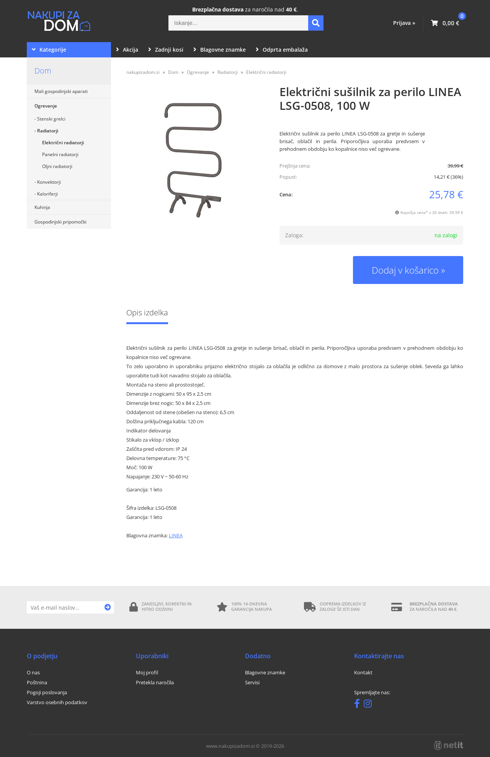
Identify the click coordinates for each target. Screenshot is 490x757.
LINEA (176, 535)
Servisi (252, 682)
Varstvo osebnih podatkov (57, 702)
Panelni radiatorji (60, 154)
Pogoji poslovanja (47, 692)
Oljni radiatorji (57, 166)
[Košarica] (445, 23)
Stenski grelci (51, 119)
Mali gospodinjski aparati (61, 91)
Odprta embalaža (282, 49)
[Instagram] (370, 705)
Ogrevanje (45, 106)
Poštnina (37, 682)
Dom (42, 70)
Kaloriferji (47, 194)
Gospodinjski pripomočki (60, 222)
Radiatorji (47, 130)
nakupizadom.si (143, 72)
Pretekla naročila (155, 682)
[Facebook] (359, 705)
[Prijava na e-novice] (107, 607)
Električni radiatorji (63, 142)
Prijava (404, 22)
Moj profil (147, 672)
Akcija (127, 49)
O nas (33, 672)
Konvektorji (49, 182)
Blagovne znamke (219, 49)
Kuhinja (42, 207)
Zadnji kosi (165, 49)
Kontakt (363, 672)
